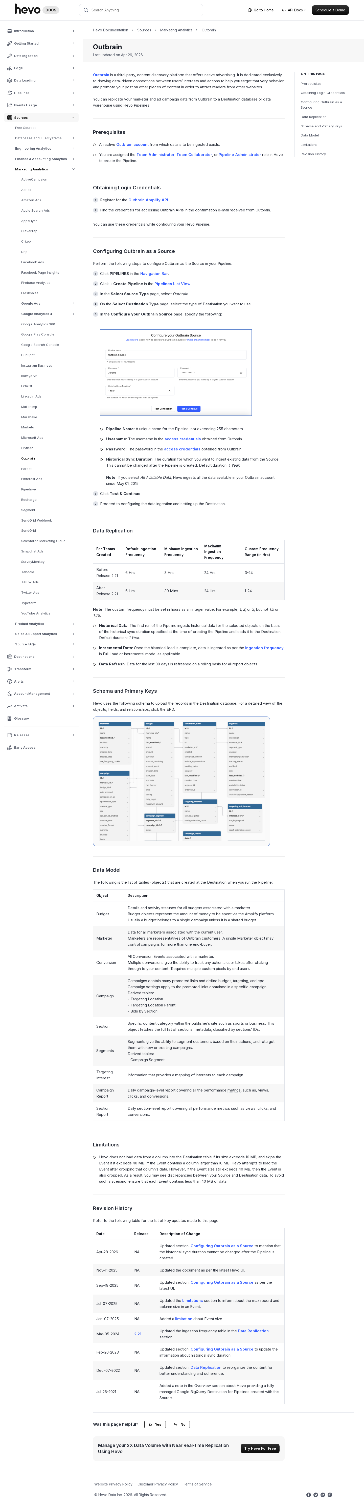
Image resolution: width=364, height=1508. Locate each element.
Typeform (28, 603)
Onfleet (27, 448)
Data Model (310, 135)
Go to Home (261, 10)
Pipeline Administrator (240, 154)
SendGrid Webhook (36, 520)
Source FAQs (46, 644)
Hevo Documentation (110, 30)
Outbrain (28, 458)
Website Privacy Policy (113, 1484)
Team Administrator (155, 154)
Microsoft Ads (32, 437)
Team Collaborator (194, 154)
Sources (144, 30)
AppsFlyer (29, 221)
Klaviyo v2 (29, 376)
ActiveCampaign (34, 179)
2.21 (137, 1334)
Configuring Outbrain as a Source (321, 104)
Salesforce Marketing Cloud (43, 541)
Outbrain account (132, 144)
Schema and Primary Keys (321, 126)
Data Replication (314, 117)
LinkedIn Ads (31, 396)
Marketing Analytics (47, 169)
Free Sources (25, 128)
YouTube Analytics (36, 613)
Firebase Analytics (35, 283)
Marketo (27, 427)
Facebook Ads (32, 262)
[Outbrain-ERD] (181, 781)
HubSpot (28, 355)
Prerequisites (311, 84)
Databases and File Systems (46, 138)
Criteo (26, 241)
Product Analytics (46, 623)
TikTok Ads (30, 582)
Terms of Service (197, 1484)
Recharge (29, 500)
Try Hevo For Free (260, 1448)
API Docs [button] (292, 10)
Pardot (26, 469)
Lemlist (26, 386)
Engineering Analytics (46, 148)
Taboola (27, 572)
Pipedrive (28, 489)
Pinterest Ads (31, 479)
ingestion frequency (264, 647)
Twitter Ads (30, 592)
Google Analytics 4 (49, 314)
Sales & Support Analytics (46, 634)
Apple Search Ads (35, 210)
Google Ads (49, 303)
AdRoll (26, 190)
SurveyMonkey (32, 562)
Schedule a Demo (330, 10)
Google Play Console (37, 334)
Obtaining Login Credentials (323, 93)
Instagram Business (36, 365)
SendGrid (28, 530)
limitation (183, 1318)
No (180, 1424)
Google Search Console (40, 345)
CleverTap (29, 231)
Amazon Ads (31, 200)
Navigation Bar (154, 273)
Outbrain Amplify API (148, 199)
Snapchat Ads (32, 551)
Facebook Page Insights (40, 272)
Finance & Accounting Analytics (46, 159)
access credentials (183, 438)
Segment (28, 510)
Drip (24, 252)
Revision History (313, 154)
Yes (155, 1424)
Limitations (309, 145)
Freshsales (29, 293)
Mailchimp (29, 407)
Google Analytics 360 (38, 324)
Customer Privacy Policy (158, 1484)
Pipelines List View (172, 283)
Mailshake (29, 417)
